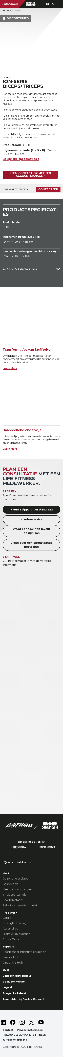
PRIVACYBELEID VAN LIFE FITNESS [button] (24, 1034)
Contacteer (48, 189)
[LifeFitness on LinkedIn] (3, 1022)
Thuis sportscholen (15, 894)
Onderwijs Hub (13, 962)
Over (6, 969)
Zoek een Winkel (14, 981)
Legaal (7, 987)
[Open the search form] (53, 4)
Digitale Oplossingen (16, 934)
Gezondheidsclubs (15, 878)
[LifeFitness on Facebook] (12, 1022)
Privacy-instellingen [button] (30, 1030)
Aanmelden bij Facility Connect (23, 999)
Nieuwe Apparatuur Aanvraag (31, 509)
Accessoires (10, 928)
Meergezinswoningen (17, 889)
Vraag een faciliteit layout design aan (31, 531)
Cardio (7, 917)
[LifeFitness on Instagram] (22, 1022)
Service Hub (11, 957)
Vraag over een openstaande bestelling (32, 544)
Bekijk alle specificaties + (21, 159)
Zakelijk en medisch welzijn (21, 905)
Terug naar (12, 10)
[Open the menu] (59, 4)
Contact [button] (8, 1030)
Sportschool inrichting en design (24, 951)
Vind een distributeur (17, 975)
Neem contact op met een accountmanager (30, 174)
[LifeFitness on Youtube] (41, 1022)
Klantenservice (32, 519)
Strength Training (15, 923)
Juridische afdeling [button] (15, 1039)
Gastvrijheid (10, 884)
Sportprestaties (13, 900)
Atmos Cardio (11, 939)
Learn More (10, 368)
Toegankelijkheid (14, 993)
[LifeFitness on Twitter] (31, 1022)
